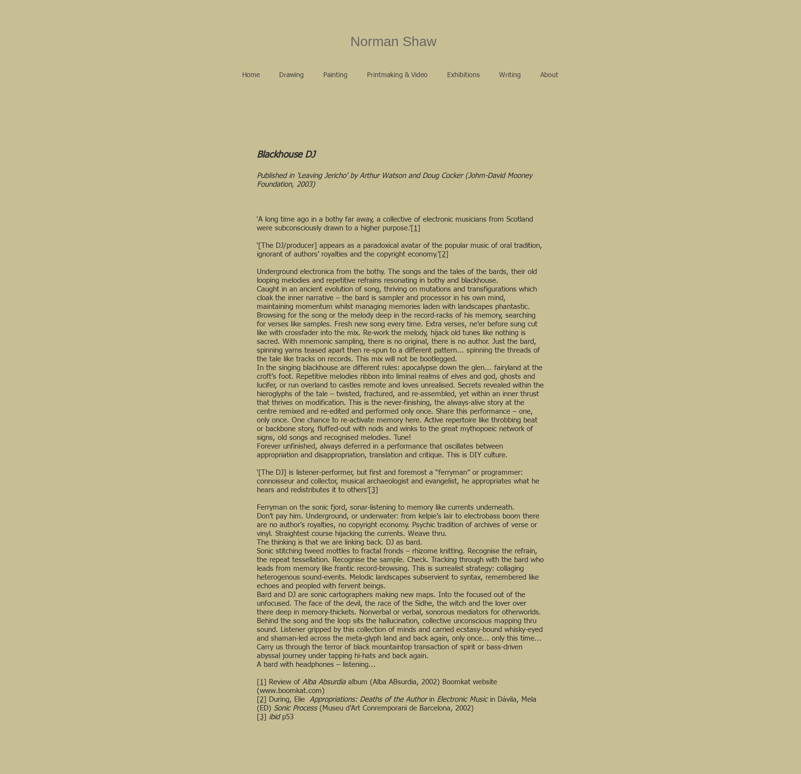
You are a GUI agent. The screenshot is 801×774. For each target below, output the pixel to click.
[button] (291, 75)
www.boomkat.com (291, 690)
